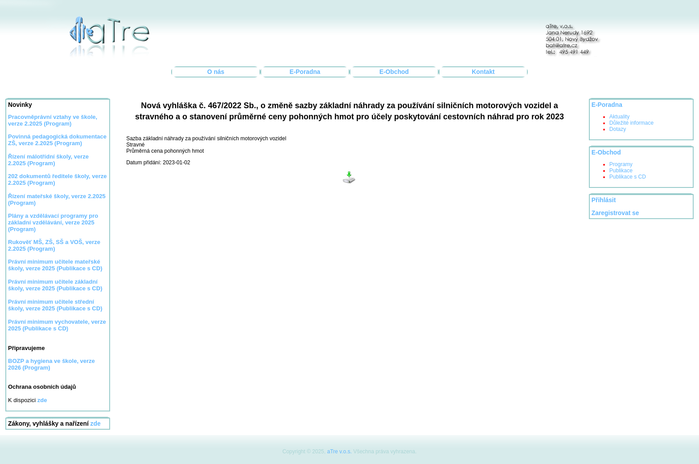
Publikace (621, 170)
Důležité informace (631, 123)
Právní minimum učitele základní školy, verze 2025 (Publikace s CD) (55, 285)
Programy (621, 164)
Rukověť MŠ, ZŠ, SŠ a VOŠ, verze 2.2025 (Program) (54, 245)
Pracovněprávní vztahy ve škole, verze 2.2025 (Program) (52, 120)
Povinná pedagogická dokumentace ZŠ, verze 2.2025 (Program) (57, 140)
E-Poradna (305, 72)
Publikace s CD (627, 177)
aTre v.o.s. (339, 451)
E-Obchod (394, 72)
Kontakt (483, 72)
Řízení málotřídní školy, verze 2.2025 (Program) (48, 160)
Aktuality (619, 117)
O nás (215, 72)
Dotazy (617, 129)
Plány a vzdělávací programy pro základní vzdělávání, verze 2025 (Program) (53, 222)
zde (95, 423)
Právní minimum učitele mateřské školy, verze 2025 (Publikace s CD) (55, 265)
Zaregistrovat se (615, 213)
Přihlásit (604, 200)
